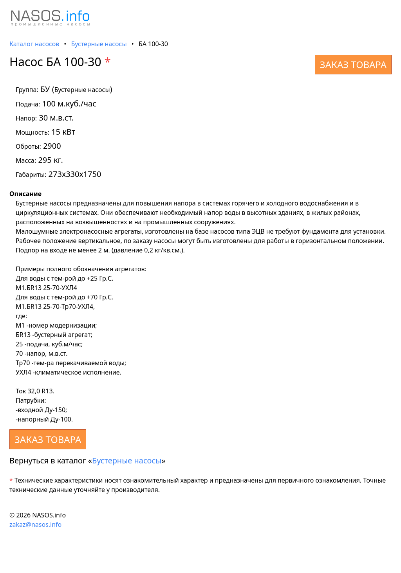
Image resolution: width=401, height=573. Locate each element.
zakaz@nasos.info (35, 524)
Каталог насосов (34, 44)
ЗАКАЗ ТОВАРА (353, 64)
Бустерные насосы (99, 44)
